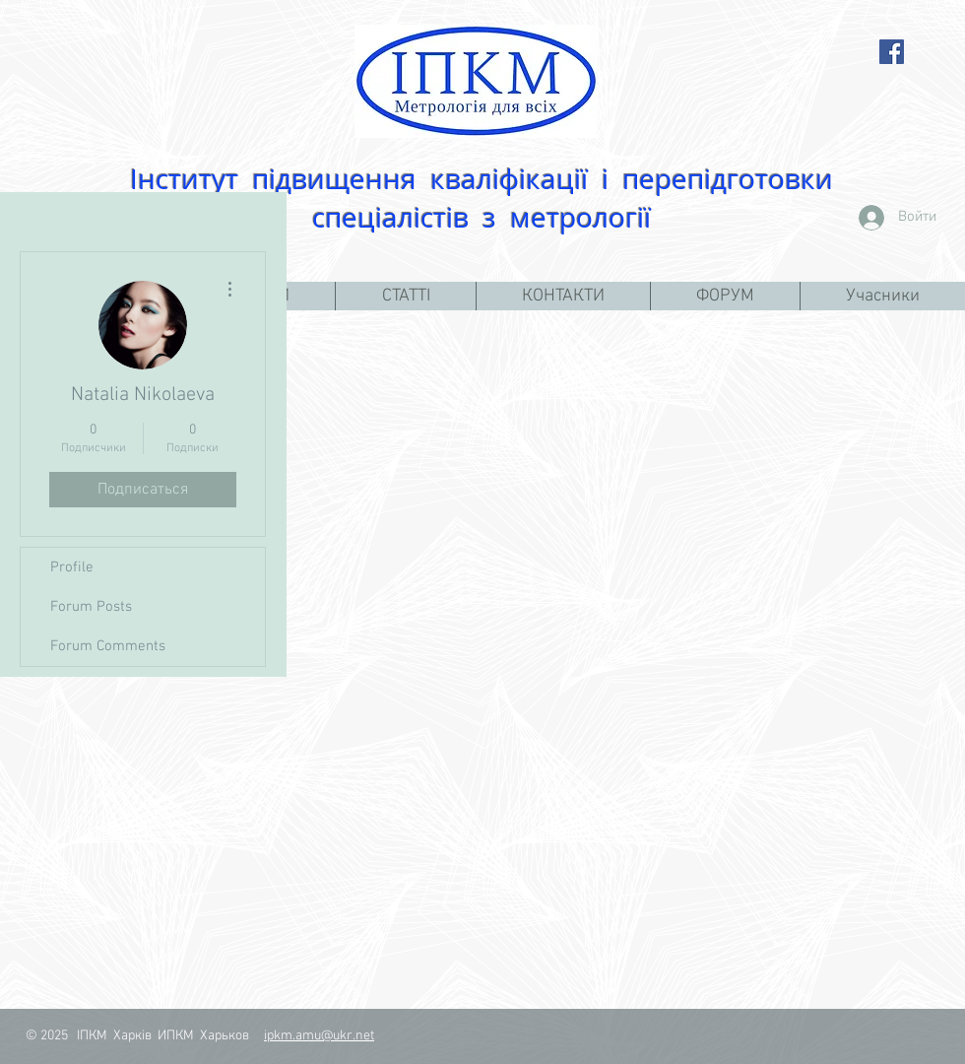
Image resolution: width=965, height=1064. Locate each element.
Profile (72, 567)
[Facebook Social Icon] (891, 51)
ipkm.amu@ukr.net (319, 1036)
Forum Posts (91, 607)
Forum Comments (107, 646)
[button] (405, 296)
